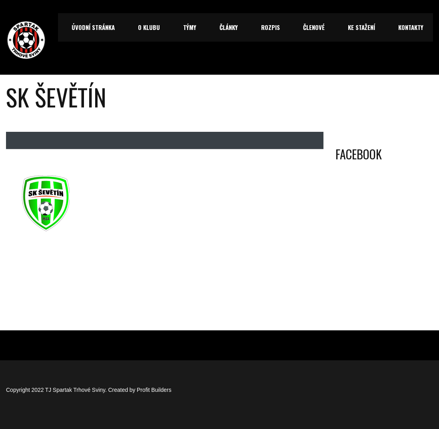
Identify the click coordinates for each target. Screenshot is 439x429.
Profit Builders (154, 390)
